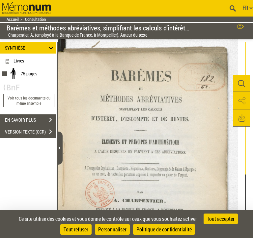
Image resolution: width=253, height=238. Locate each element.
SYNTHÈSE (30, 48)
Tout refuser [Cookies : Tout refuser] (76, 229)
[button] (241, 83)
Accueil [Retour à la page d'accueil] (13, 19)
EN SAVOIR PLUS (30, 120)
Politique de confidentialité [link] (164, 229)
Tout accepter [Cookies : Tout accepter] (221, 218)
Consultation (35, 19)
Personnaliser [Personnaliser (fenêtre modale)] (112, 229)
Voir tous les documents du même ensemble (29, 100)
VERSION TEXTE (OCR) (30, 132)
